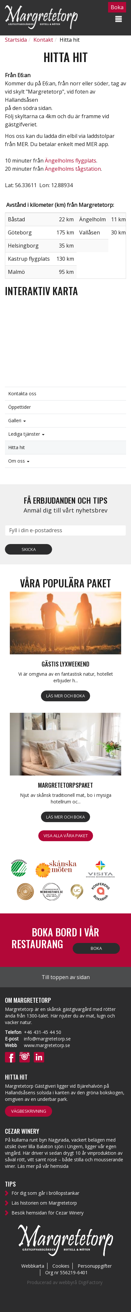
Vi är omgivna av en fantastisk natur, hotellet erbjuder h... (65, 677)
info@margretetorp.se (47, 1039)
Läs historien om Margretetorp (44, 1203)
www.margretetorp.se (47, 1045)
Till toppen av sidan (66, 977)
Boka (96, 948)
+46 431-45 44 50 (42, 1032)
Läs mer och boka (65, 696)
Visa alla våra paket (66, 836)
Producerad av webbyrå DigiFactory (65, 1282)
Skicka (29, 549)
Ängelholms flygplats (70, 160)
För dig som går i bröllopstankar (45, 1193)
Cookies (60, 1266)
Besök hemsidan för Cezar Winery (47, 1213)
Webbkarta (32, 1266)
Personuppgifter (95, 1266)
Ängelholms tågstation (73, 168)
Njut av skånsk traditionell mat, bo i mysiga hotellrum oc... (65, 798)
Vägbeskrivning (28, 1111)
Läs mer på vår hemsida (42, 1166)
